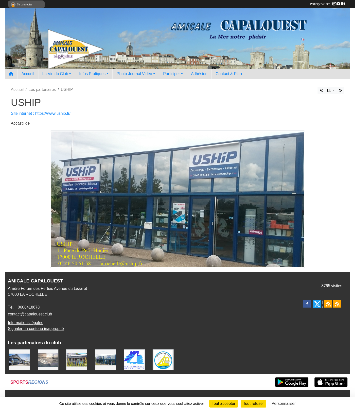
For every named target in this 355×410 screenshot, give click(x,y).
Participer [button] (171, 74)
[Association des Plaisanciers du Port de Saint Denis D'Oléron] (163, 359)
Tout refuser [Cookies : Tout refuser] (253, 403)
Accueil (27, 74)
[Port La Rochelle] (134, 359)
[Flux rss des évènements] (337, 304)
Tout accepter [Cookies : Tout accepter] (223, 403)
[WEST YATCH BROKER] (19, 359)
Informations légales (25, 323)
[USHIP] (105, 359)
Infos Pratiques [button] (92, 74)
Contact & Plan (228, 74)
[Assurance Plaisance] (48, 359)
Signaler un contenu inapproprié (36, 329)
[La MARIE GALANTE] (76, 359)
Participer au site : (327, 4)
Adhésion (199, 74)
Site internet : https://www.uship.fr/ (41, 113)
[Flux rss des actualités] (328, 304)
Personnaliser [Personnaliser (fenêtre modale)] (284, 403)
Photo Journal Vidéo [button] (134, 74)
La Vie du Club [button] (55, 74)
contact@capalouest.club (30, 314)
